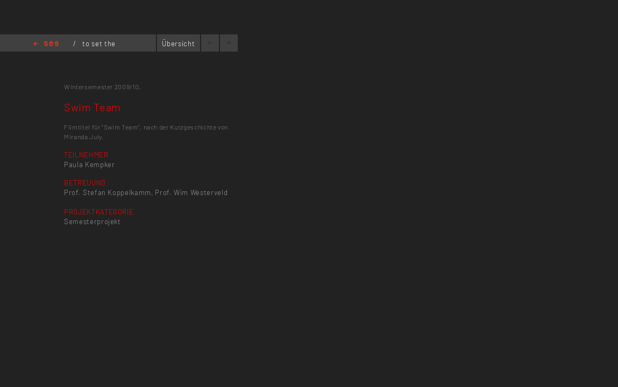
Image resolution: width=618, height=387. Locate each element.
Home (46, 44)
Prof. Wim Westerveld (191, 192)
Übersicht (178, 43)
